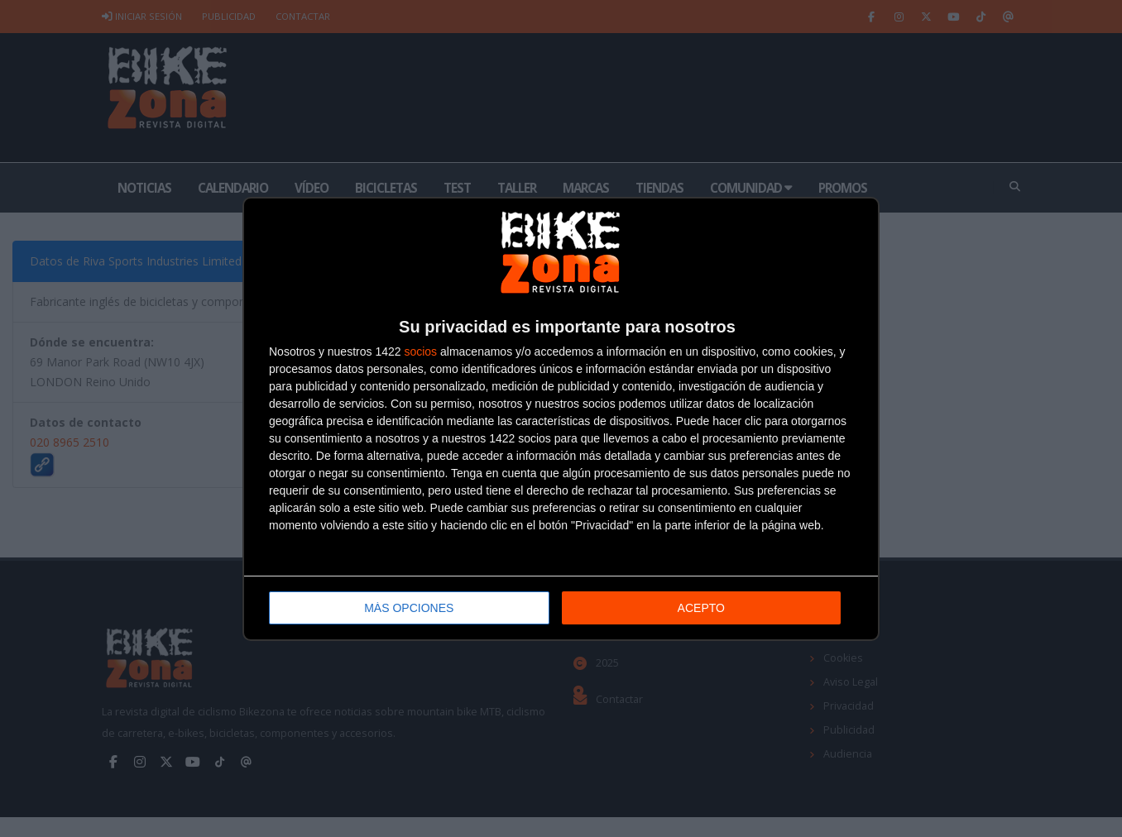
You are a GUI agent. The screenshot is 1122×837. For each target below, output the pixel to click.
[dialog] (561, 419)
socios (420, 351)
